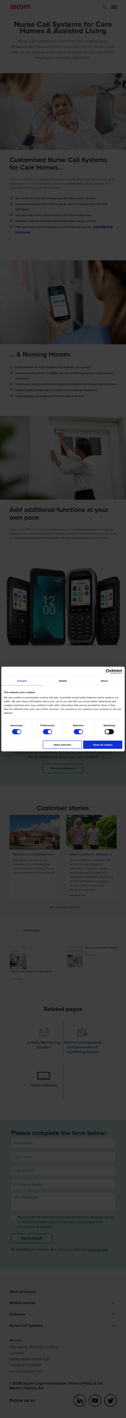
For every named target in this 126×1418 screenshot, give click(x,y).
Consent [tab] (22, 680)
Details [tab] (63, 680)
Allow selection (62, 744)
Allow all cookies (102, 744)
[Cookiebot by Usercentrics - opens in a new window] (108, 671)
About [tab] (104, 680)
